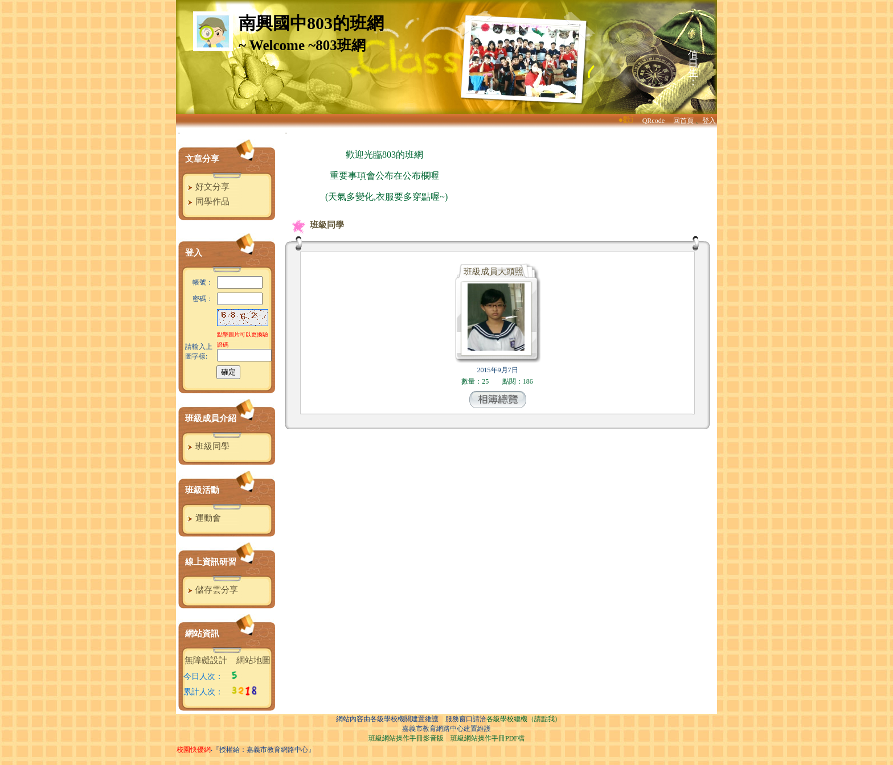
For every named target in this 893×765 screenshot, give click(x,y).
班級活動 (202, 490)
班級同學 (207, 446)
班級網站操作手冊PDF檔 (487, 738)
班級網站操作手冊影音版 (406, 738)
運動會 (203, 518)
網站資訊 (202, 633)
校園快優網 (194, 750)
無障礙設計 (206, 660)
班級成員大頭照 (493, 271)
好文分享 (207, 186)
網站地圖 (253, 660)
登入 (709, 121)
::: (179, 132)
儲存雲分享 (211, 589)
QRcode (653, 121)
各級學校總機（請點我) (521, 719)
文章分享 (202, 158)
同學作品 (207, 201)
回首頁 (683, 121)
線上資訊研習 (210, 561)
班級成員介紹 (210, 418)
